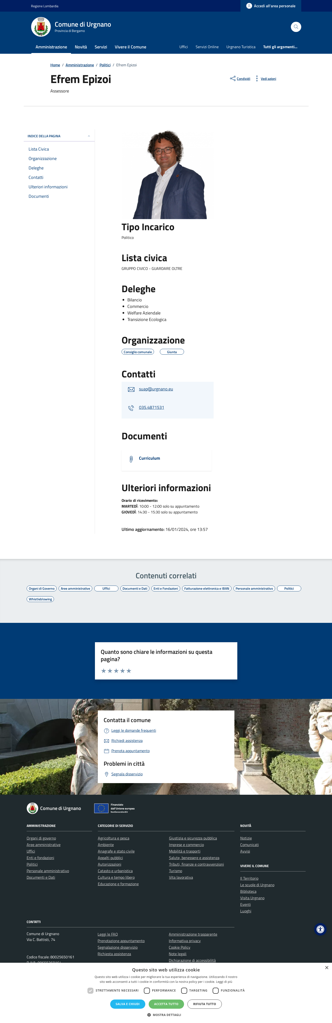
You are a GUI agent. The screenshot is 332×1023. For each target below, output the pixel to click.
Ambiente (106, 844)
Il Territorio (249, 878)
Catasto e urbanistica (115, 871)
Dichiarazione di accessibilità (192, 960)
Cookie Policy (179, 947)
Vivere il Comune (130, 47)
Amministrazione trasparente (193, 934)
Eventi (245, 904)
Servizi (101, 47)
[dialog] (166, 993)
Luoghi (245, 911)
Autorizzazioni (109, 864)
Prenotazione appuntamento (121, 941)
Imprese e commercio (186, 844)
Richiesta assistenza (114, 954)
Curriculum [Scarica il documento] (149, 458)
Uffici (183, 47)
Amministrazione (51, 47)
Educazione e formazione (118, 884)
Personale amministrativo (48, 871)
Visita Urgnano (252, 898)
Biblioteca (248, 891)
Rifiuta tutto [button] (204, 1004)
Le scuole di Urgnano (257, 885)
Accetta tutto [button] (166, 1004)
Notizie (246, 838)
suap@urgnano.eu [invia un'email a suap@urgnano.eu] (156, 389)
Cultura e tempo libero (116, 877)
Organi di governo (41, 838)
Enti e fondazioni (40, 858)
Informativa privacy (185, 941)
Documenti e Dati (41, 877)
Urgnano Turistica (240, 47)
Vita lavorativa (181, 877)
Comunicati (249, 844)
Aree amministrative (44, 844)
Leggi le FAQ (108, 934)
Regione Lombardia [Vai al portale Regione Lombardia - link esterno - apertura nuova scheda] (44, 5)
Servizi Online (207, 47)
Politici (32, 864)
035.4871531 (151, 407)
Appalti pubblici (110, 858)
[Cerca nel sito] (296, 27)
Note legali (177, 954)
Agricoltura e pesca (113, 838)
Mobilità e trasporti (185, 851)
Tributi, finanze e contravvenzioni (196, 864)
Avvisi (245, 851)
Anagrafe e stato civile (116, 851)
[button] (320, 929)
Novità (81, 47)
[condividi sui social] (239, 78)
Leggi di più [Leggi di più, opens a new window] (224, 982)
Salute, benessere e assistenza (194, 858)
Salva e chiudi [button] (128, 1004)
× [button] (326, 968)
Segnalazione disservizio (118, 947)
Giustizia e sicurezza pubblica (193, 838)
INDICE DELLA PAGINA (59, 135)
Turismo (175, 871)
